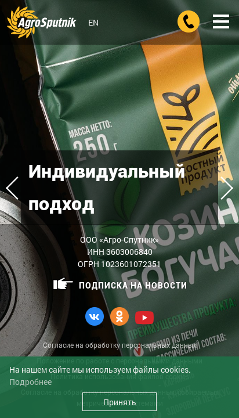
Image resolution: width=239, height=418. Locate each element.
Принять (119, 402)
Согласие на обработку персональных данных (120, 344)
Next (221, 188)
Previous (17, 188)
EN (93, 22)
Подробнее (30, 381)
